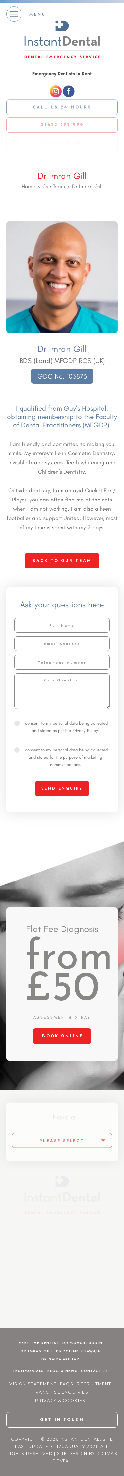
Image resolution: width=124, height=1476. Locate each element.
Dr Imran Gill (37, 1351)
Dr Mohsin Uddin (82, 1342)
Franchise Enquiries (60, 1392)
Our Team (53, 186)
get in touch (62, 1420)
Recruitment (94, 1383)
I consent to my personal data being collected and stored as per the (61, 727)
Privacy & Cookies (60, 1400)
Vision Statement (32, 1383)
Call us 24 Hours (62, 106)
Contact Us (94, 1370)
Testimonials (28, 1370)
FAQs (67, 1383)
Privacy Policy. (85, 730)
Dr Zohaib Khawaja (78, 1351)
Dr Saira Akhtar (60, 1359)
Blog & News (62, 1370)
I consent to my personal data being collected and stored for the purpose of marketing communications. (61, 757)
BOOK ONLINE (62, 1036)
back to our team (62, 561)
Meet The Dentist (39, 1342)
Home (28, 186)
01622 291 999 (62, 123)
